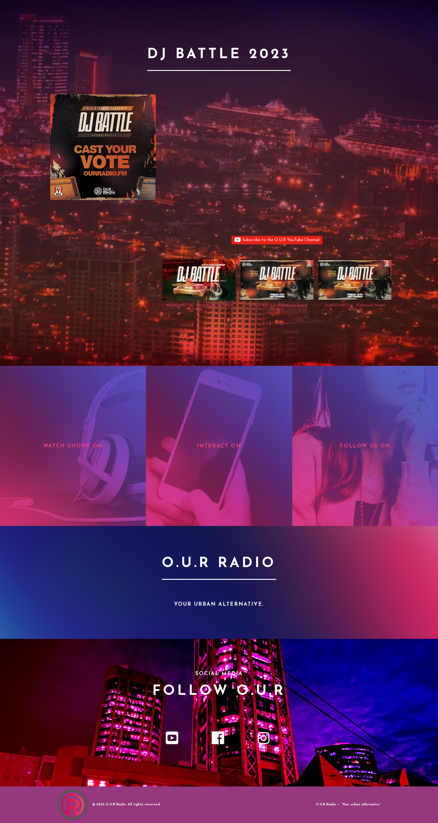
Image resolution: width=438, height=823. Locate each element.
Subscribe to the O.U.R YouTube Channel (277, 240)
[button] (282, 253)
